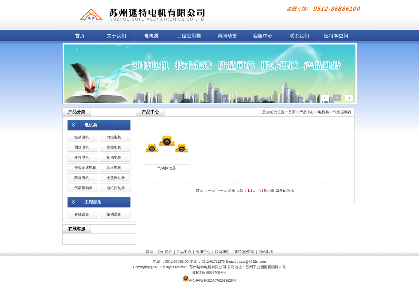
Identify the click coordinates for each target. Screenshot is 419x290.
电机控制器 (116, 188)
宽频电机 (114, 147)
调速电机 (81, 147)
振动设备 (114, 214)
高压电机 (114, 167)
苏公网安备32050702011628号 (213, 280)
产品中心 (306, 112)
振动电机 (81, 137)
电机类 (90, 125)
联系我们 (222, 251)
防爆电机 (81, 178)
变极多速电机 (85, 167)
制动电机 (114, 157)
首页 (292, 112)
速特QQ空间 (244, 251)
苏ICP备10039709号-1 (209, 272)
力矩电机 (114, 137)
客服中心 (203, 251)
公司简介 (164, 251)
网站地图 (265, 251)
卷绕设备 (81, 214)
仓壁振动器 (116, 178)
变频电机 (81, 157)
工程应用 (93, 202)
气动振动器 (83, 188)
